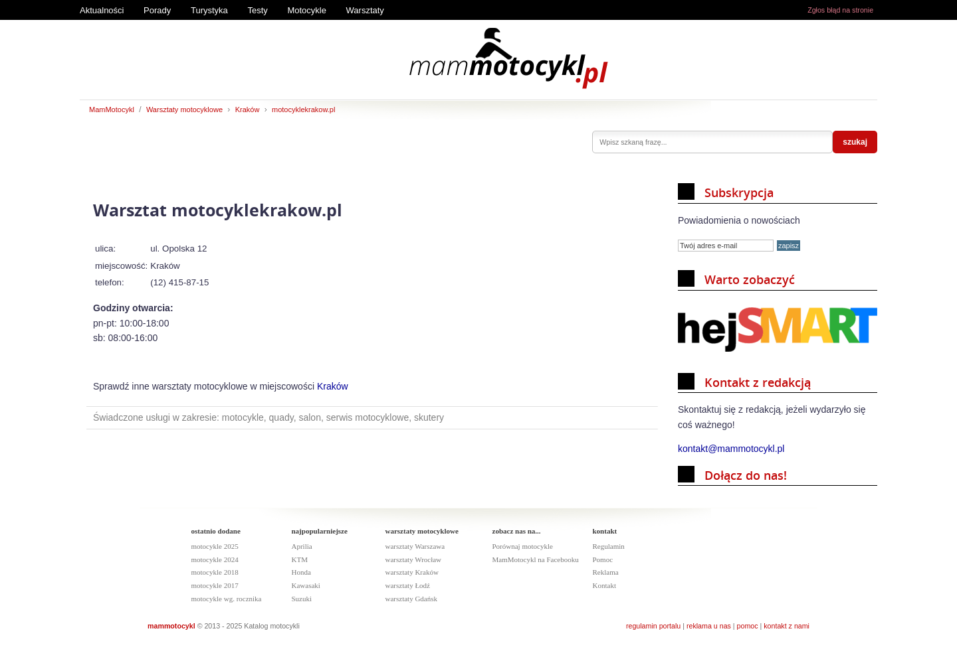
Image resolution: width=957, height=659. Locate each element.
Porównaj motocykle (522, 546)
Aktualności (102, 10)
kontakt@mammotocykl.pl (731, 448)
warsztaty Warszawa (415, 546)
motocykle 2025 (215, 546)
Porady (157, 10)
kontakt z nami (786, 626)
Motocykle (306, 10)
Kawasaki (306, 585)
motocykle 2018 (215, 572)
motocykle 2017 (215, 585)
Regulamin (609, 546)
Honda (301, 572)
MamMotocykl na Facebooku (535, 559)
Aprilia (302, 546)
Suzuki (302, 599)
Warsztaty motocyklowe (184, 109)
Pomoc (603, 559)
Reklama (606, 572)
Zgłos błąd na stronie (840, 10)
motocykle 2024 (215, 559)
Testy (257, 10)
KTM (300, 559)
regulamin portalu (653, 626)
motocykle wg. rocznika (226, 599)
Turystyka (209, 10)
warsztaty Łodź (408, 585)
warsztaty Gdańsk (411, 599)
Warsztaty (365, 10)
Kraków (247, 109)
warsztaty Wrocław (413, 559)
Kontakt (604, 585)
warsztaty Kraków (412, 572)
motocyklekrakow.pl (303, 109)
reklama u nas (709, 626)
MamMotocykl (111, 109)
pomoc (747, 626)
